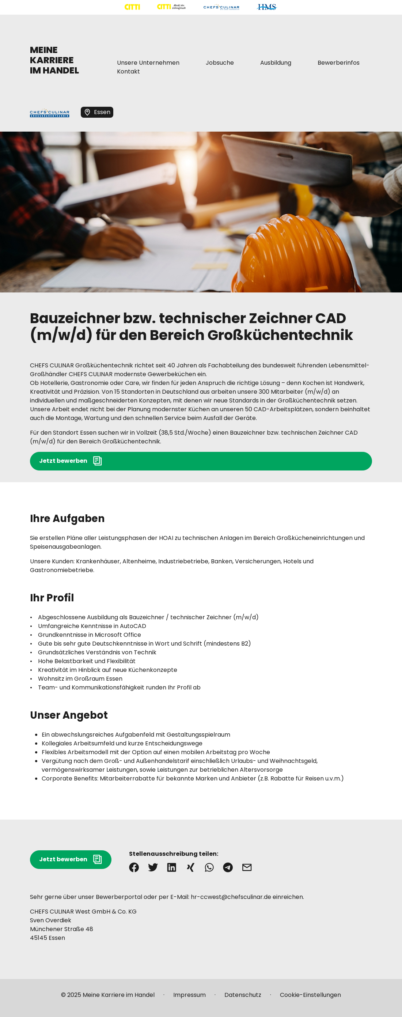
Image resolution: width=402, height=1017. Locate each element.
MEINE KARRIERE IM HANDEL (54, 60)
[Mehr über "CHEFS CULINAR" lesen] (221, 7)
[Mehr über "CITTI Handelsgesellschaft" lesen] (132, 7)
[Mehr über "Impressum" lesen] (189, 998)
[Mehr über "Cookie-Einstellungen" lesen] (310, 998)
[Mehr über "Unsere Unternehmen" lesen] (148, 63)
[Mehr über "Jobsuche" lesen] (220, 63)
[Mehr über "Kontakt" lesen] (128, 71)
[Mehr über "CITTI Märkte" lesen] (171, 7)
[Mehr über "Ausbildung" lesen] (275, 63)
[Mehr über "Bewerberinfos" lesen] (338, 63)
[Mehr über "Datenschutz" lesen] (243, 998)
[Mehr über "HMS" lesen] (267, 7)
